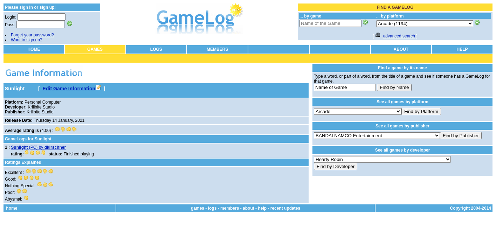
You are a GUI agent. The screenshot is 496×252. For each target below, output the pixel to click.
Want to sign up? (26, 39)
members (229, 208)
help (262, 208)
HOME (33, 49)
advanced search (399, 36)
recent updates (285, 208)
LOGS (156, 49)
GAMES (95, 49)
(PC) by (38, 147)
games (197, 208)
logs (212, 208)
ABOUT (401, 49)
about (248, 208)
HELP (462, 49)
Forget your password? (32, 35)
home (11, 208)
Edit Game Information (72, 88)
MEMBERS (217, 49)
